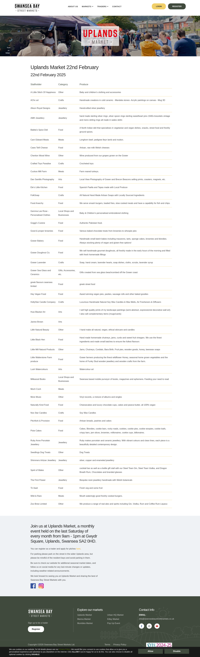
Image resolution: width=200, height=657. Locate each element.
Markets (86, 6)
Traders (101, 6)
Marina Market (84, 619)
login (159, 6)
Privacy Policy (119, 644)
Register (36, 629)
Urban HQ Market (115, 615)
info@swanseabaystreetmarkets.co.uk (156, 619)
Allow (150, 651)
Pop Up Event (113, 623)
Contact (116, 6)
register (177, 6)
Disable (177, 651)
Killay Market (113, 619)
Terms (107, 644)
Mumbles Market (85, 623)
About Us (73, 6)
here (78, 549)
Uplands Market (84, 615)
